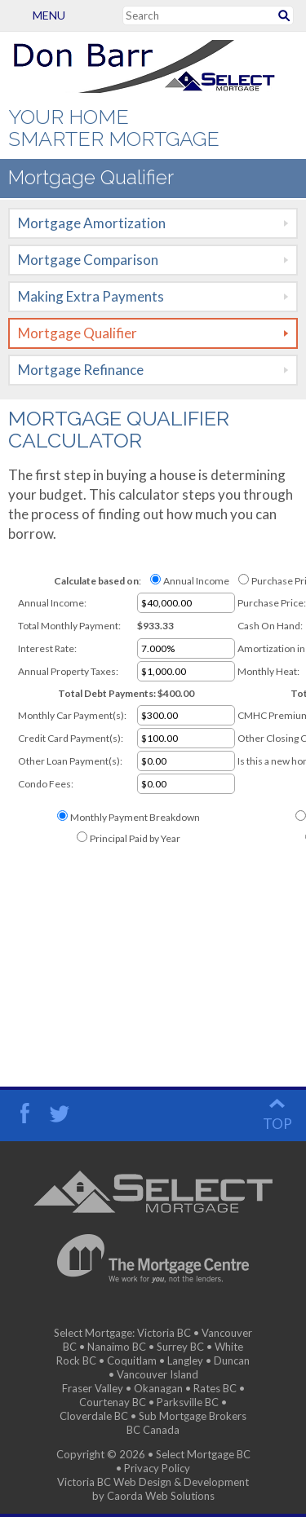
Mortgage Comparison (88, 259)
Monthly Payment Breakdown (135, 817)
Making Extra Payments (91, 296)
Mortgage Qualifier (77, 333)
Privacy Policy (157, 1468)
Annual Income (196, 581)
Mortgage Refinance (81, 369)
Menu (22, 15)
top (277, 1123)
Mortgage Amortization (92, 223)
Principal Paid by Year (135, 838)
